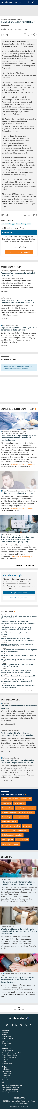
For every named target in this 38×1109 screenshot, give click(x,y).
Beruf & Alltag (19, 803)
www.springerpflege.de (10, 1090)
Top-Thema (6, 803)
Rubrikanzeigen (7, 1073)
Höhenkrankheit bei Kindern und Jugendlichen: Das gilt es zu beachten (19, 617)
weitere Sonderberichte (26, 565)
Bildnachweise (7, 1064)
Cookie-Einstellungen (9, 1057)
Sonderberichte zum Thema (17, 408)
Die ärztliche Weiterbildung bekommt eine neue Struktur (17, 634)
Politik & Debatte (7, 1039)
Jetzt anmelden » (19, 592)
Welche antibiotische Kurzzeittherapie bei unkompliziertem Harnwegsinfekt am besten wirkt (19, 931)
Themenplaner (7, 1071)
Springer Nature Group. (20, 1103)
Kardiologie (6, 817)
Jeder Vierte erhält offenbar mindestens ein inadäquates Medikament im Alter (18, 883)
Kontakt (4, 1062)
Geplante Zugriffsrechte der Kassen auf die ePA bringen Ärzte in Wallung (17, 665)
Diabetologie (21, 808)
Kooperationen (7, 1043)
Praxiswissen (6, 1037)
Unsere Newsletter (12, 794)
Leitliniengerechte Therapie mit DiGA (17, 493)
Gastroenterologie (26, 812)
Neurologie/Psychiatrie (11, 826)
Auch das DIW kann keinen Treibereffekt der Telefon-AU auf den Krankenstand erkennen (16, 671)
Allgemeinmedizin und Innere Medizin (16, 799)
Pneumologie (23, 830)
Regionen (5, 1041)
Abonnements (6, 1076)
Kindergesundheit (21, 817)
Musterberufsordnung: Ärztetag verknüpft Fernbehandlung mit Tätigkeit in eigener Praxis (17, 639)
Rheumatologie (22, 840)
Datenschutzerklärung (9, 1055)
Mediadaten (6, 1069)
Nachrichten (7, 611)
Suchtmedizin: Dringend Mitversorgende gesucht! (18, 676)
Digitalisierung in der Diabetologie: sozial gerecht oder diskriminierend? (19, 328)
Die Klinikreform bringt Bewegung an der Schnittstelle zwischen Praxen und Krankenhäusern (19, 437)
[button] (36, 2)
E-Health (32, 808)
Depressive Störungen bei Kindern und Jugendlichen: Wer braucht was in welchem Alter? (18, 622)
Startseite (5, 1032)
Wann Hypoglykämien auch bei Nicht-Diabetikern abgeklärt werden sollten (18, 660)
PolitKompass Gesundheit (12, 835)
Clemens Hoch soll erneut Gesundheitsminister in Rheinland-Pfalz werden (18, 686)
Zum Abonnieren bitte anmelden (19, 252)
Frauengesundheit (9, 812)
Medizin (4, 1035)
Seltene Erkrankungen (10, 844)
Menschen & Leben (9, 821)
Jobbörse (5, 1045)
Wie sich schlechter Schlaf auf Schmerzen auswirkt (18, 655)
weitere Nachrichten (30, 691)
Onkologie (27, 826)
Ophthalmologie (8, 830)
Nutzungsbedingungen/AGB (11, 1053)
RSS (3, 1082)
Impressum (6, 1059)
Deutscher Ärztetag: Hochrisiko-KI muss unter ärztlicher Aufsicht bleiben (17, 645)
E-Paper (4, 1078)
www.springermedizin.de (10, 1088)
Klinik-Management (23, 224)
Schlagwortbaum (7, 1051)
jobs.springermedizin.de (10, 1092)
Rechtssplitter (7, 840)
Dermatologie (7, 808)
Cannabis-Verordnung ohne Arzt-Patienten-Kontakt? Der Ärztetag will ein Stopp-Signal (16, 628)
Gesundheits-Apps (8, 224)
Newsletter (5, 1080)
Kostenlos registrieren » (19, 598)
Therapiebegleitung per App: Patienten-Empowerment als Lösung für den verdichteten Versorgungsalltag (18, 539)
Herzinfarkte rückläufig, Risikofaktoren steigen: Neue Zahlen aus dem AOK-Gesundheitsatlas (17, 681)
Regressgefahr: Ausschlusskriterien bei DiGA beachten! (18, 274)
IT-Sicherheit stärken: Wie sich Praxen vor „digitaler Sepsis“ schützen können (19, 650)
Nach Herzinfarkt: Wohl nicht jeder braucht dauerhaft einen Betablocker (17, 734)
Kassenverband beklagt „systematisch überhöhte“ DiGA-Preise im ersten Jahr (17, 301)
